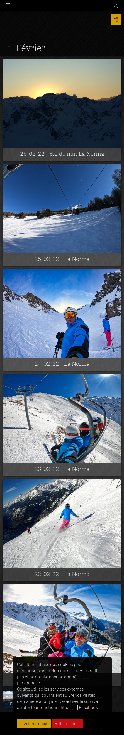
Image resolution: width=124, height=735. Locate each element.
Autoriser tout (35, 723)
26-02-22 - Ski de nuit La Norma (62, 153)
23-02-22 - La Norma (62, 468)
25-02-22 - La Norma (62, 259)
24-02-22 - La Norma (62, 363)
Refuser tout (69, 723)
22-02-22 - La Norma (62, 574)
